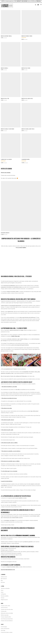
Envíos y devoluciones (5, 628)
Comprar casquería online (6, 616)
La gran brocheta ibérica (25, 159)
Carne (2, 590)
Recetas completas (4, 595)
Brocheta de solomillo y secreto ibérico (7, 128)
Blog (2, 580)
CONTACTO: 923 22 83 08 (22, 1)
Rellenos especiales (5, 615)
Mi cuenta (3, 582)
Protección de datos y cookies (6, 632)
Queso (2, 592)
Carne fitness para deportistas (7, 618)
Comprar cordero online (5, 605)
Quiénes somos (4, 576)
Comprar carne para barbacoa (7, 620)
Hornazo (2, 597)
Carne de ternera (4, 607)
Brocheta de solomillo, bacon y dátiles (28, 128)
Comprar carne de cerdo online (7, 609)
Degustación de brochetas (5, 232)
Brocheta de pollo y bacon (26, 68)
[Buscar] (35, 5)
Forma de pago (4, 626)
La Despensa (3, 594)
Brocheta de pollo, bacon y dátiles (27, 98)
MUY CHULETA (4, 578)
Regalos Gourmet (4, 599)
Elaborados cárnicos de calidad (7, 613)
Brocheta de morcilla (4, 68)
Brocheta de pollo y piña (5, 98)
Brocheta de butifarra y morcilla (6, 36)
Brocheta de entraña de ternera (27, 36)
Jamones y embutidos (5, 588)
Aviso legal (3, 630)
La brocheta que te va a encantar (6, 159)
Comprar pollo (3, 611)
